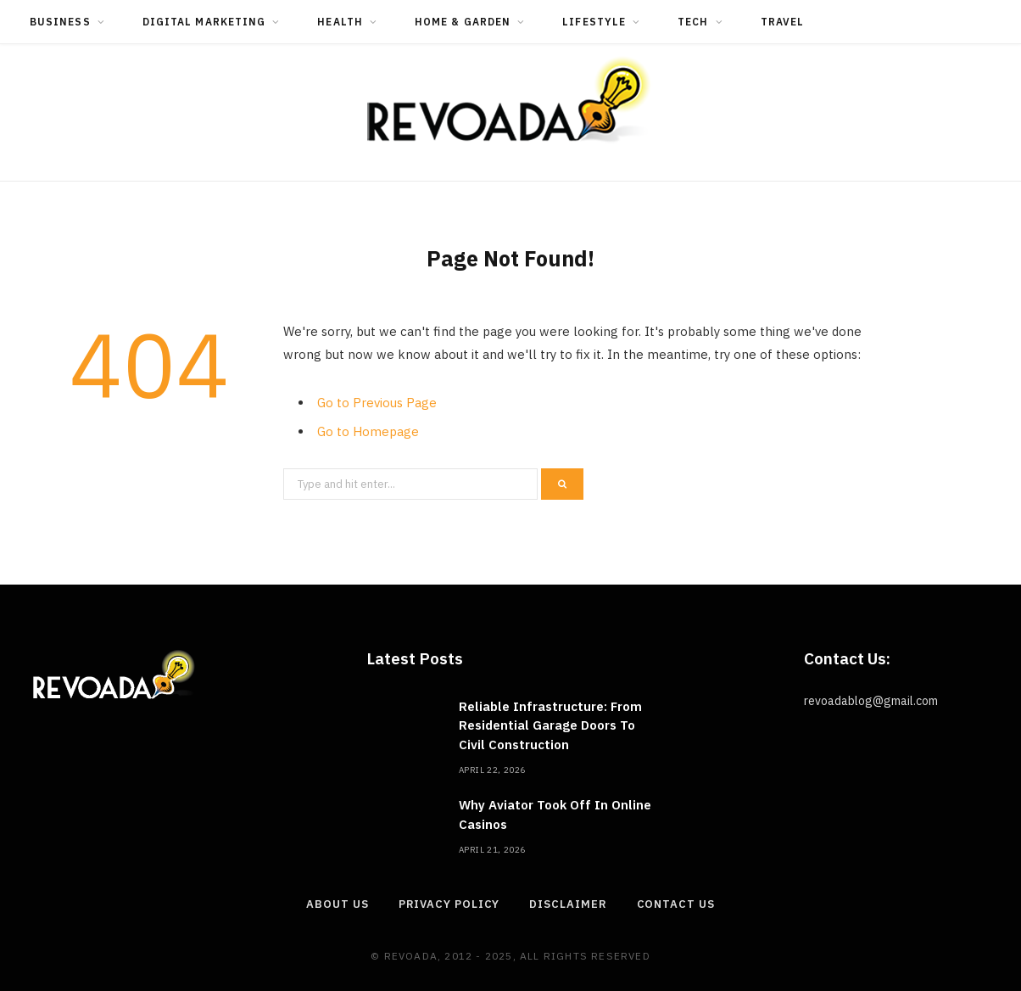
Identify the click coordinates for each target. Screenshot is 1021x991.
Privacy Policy (449, 904)
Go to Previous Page (377, 403)
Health (339, 21)
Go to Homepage (368, 431)
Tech (693, 21)
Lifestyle (594, 21)
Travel (782, 21)
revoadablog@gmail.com (871, 700)
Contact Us (676, 904)
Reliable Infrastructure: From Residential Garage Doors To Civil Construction (550, 725)
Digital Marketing (203, 21)
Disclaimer (567, 904)
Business (60, 21)
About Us (337, 904)
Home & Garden (462, 21)
